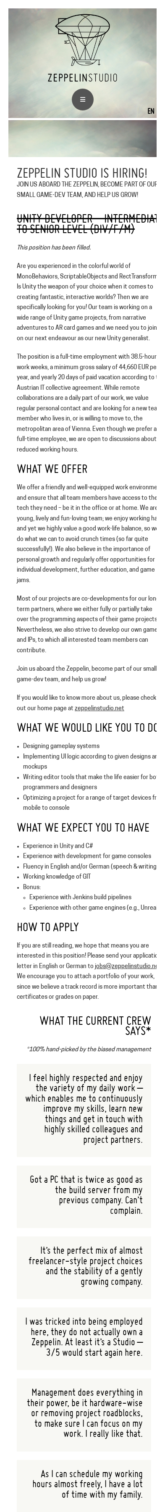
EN (151, 111)
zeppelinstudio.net (99, 709)
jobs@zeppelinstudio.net (128, 966)
